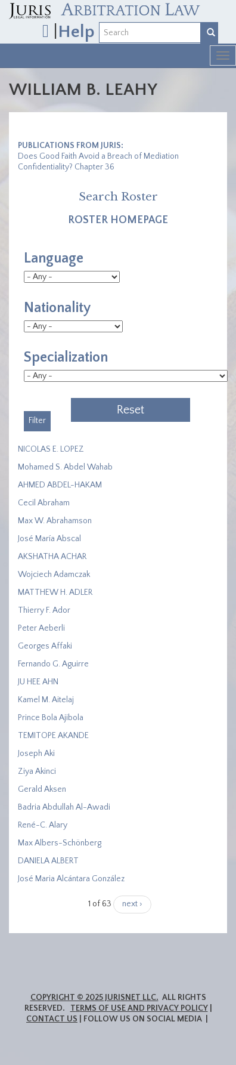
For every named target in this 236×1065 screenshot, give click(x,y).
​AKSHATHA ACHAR (52, 556)
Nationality (57, 308)
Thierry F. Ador (44, 610)
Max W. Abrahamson (55, 521)
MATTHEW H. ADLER (55, 592)
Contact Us (51, 1019)
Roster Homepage (118, 220)
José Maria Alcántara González (71, 879)
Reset (130, 409)
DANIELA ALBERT (48, 861)
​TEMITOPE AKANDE (53, 735)
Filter (37, 420)
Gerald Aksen (42, 789)
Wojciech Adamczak (54, 574)
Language (53, 258)
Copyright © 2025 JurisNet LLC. (94, 997)
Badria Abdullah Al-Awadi (64, 807)
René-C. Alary (42, 825)
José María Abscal (49, 539)
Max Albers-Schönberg (59, 843)
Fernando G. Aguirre (53, 664)
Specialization (66, 357)
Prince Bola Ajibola (50, 718)
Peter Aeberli (41, 628)
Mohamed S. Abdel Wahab (65, 467)
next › (132, 904)
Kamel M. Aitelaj (46, 700)
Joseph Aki (36, 753)
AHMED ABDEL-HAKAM (60, 485)
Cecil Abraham (44, 503)
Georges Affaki (45, 646)
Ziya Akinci (37, 771)
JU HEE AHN (38, 682)
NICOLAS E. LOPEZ (51, 449)
